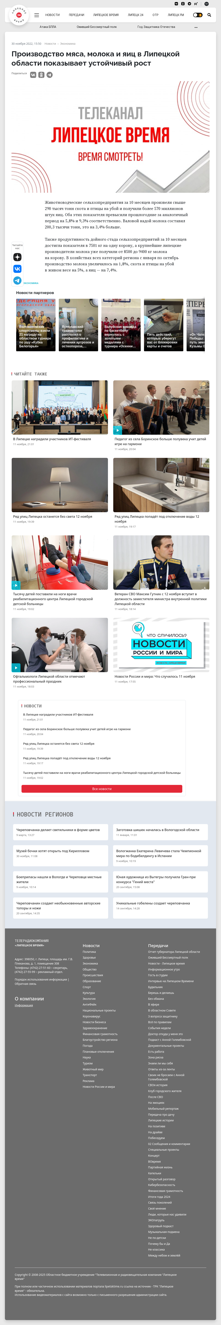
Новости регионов (45, 814)
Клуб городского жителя (164, 1091)
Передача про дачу (161, 1114)
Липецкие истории (161, 1120)
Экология (89, 999)
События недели (159, 1028)
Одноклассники (41, 75)
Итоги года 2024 (159, 1197)
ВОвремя (154, 1161)
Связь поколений (160, 1202)
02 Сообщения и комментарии (169, 1144)
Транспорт (90, 1075)
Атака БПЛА (48, 27)
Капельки (154, 1173)
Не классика (156, 1249)
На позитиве (156, 1126)
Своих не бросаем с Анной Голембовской (166, 1077)
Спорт (87, 987)
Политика (89, 952)
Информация (24, 1005)
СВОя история (157, 1085)
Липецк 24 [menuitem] (135, 15)
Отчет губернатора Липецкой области (174, 952)
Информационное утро (164, 969)
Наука (87, 1057)
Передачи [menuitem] (76, 15)
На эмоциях (156, 1103)
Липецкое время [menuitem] (106, 15)
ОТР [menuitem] (156, 15)
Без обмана (156, 999)
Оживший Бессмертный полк (97, 27)
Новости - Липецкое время (166, 963)
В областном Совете (162, 1010)
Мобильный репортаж (163, 1109)
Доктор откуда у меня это (165, 1034)
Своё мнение (157, 1208)
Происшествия (93, 975)
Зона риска (155, 1057)
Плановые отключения (98, 1052)
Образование (92, 981)
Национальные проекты (99, 1010)
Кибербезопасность (161, 1185)
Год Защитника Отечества (156, 27)
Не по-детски (157, 1238)
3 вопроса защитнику (162, 1016)
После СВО (155, 1097)
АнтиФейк (89, 1004)
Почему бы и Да (159, 1244)
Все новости (101, 789)
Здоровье (89, 957)
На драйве (155, 1132)
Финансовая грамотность (100, 1034)
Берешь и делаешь (161, 993)
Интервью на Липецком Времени (171, 981)
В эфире (153, 1004)
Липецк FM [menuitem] (176, 15)
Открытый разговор (161, 1179)
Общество (90, 969)
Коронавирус (92, 1016)
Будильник (155, 987)
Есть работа (156, 1052)
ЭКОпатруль (156, 1220)
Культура (89, 993)
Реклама (88, 1081)
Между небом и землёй (164, 1255)
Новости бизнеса (94, 1022)
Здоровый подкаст (160, 1226)
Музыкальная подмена (163, 1232)
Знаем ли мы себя (160, 1063)
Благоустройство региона (100, 1040)
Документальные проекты (166, 1046)
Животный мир (93, 1069)
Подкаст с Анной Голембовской (169, 1040)
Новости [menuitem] (52, 15)
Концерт (154, 1155)
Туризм (88, 1063)
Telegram (49, 75)
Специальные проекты (163, 1150)
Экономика (30, 283)
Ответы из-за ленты (161, 1069)
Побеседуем (156, 1138)
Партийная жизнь (160, 1167)
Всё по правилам (159, 1022)
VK (33, 75)
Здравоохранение (95, 1028)
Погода (88, 1046)
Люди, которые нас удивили (167, 1214)
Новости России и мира (99, 1087)
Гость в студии (158, 975)
